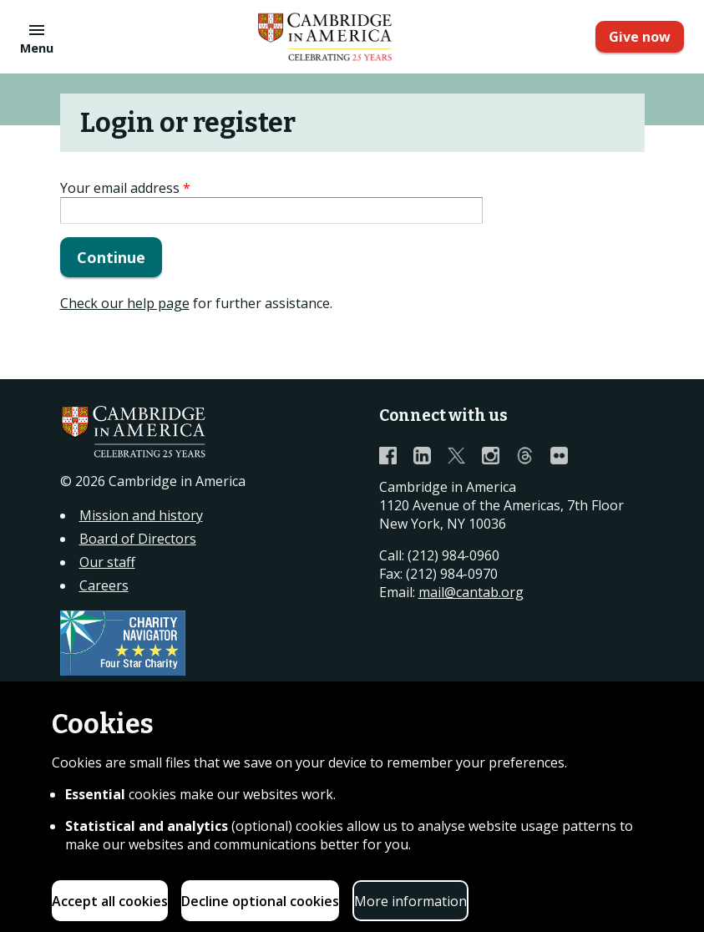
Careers (104, 585)
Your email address (125, 188)
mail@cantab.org (471, 592)
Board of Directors (137, 538)
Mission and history (141, 515)
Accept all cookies (110, 901)
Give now (640, 37)
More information (410, 901)
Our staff (107, 562)
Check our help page (125, 303)
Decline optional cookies (260, 901)
